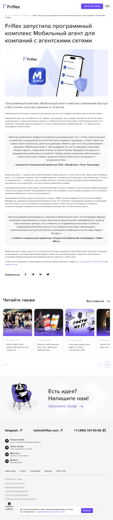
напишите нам (11, 264)
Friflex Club (61, 471)
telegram (14, 430)
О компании (35, 471)
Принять (87, 511)
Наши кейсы (10, 471)
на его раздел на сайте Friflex (90, 261)
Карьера (48, 471)
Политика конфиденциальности (16, 491)
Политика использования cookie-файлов (20, 499)
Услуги (23, 471)
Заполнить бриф (92, 6)
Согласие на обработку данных (16, 495)
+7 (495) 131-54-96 (90, 430)
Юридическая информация (15, 487)
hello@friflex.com (48, 430)
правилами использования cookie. (51, 513)
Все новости (98, 301)
